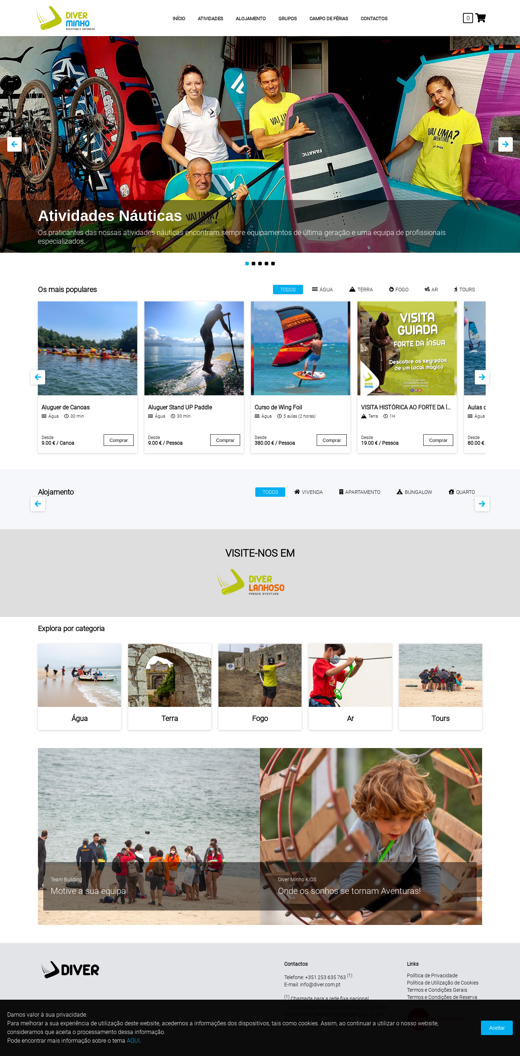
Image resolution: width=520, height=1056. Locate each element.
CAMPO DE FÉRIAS (328, 18)
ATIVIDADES (210, 18)
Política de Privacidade (432, 975)
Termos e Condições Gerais (437, 990)
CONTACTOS (374, 18)
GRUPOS (287, 18)
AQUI (133, 1040)
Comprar (118, 440)
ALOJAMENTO (251, 18)
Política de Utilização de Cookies (442, 983)
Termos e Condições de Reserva (442, 997)
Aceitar (497, 1028)
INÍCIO (179, 18)
